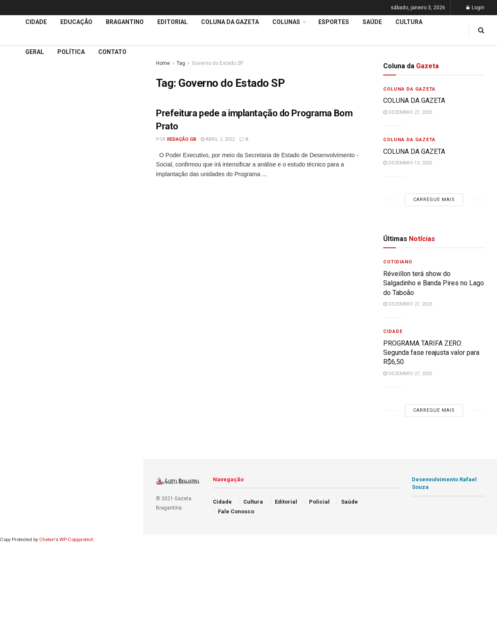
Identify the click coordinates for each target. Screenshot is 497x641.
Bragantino (125, 22)
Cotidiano (397, 262)
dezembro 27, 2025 (407, 112)
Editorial (20, 250)
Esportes (333, 22)
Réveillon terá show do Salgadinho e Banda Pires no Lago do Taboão (433, 283)
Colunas (286, 22)
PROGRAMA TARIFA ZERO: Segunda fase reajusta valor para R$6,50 (431, 352)
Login (475, 8)
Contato (112, 51)
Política (71, 51)
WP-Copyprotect (76, 539)
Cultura (408, 22)
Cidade (18, 218)
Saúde (372, 22)
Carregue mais (71, 152)
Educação (22, 234)
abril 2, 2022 (218, 139)
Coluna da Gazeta (33, 267)
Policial (319, 502)
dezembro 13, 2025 (407, 163)
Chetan (46, 539)
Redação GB (181, 139)
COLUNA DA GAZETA (415, 101)
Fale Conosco (236, 511)
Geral (34, 51)
